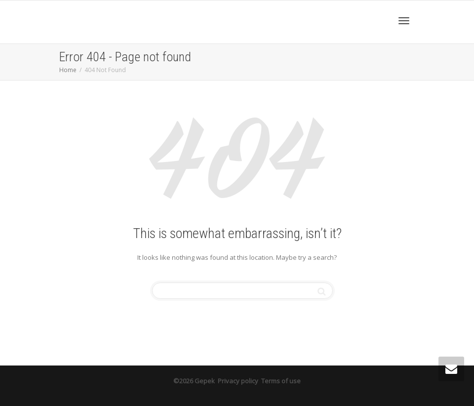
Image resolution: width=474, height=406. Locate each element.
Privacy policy (238, 380)
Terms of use (281, 380)
